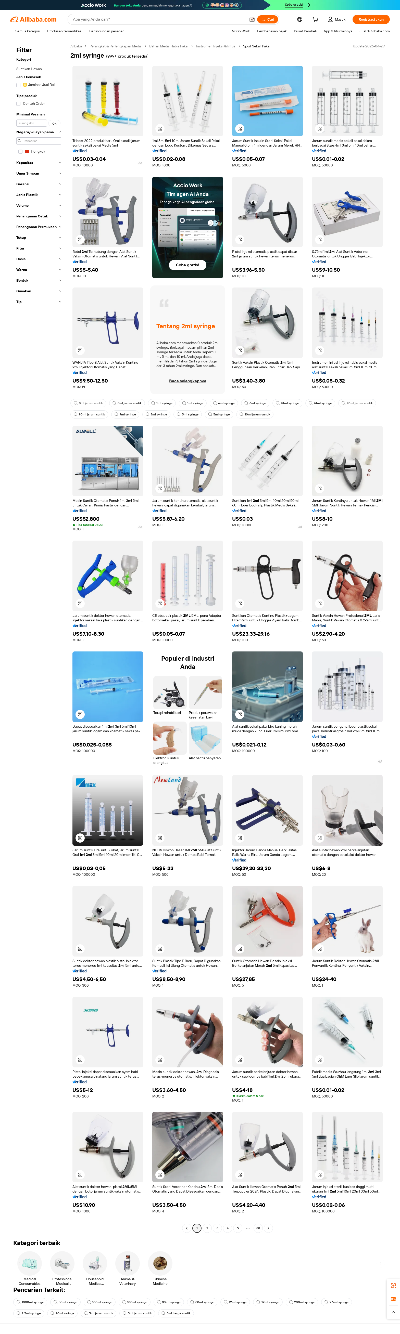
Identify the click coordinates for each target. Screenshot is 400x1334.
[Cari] (267, 19)
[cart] (316, 20)
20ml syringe (62, 1313)
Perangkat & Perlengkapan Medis (116, 46)
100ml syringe (99, 1302)
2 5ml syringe (336, 1302)
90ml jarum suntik (357, 403)
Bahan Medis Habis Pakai (168, 46)
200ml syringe (302, 1302)
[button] (252, 19)
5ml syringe (187, 414)
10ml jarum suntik (255, 414)
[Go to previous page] (186, 1228)
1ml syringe (161, 403)
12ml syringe (235, 1302)
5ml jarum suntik (98, 1313)
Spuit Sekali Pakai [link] (256, 46)
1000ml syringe (30, 1302)
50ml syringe (65, 1302)
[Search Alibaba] (159, 19)
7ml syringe (125, 414)
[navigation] (38, 638)
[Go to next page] (268, 1228)
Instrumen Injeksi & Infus (215, 46)
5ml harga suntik (176, 1313)
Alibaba (76, 46)
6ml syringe (224, 403)
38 (258, 1228)
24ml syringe (287, 403)
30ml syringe (169, 1302)
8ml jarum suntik (88, 403)
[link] (393, 1285)
